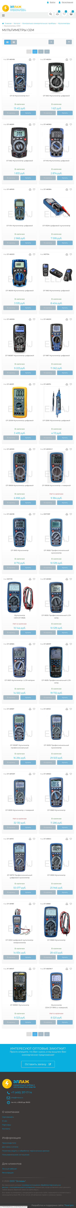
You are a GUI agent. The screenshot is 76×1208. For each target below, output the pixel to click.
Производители (9, 1143)
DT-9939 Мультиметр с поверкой (19, 810)
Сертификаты (8, 1117)
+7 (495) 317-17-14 (21, 1092)
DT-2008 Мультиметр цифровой (19, 420)
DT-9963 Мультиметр (56, 810)
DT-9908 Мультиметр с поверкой (56, 485)
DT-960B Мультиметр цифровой (20, 290)
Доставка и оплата (10, 1147)
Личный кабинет (9, 1169)
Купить (28, 113)
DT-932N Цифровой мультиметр (56, 226)
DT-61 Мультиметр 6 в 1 (19, 96)
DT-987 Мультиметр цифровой (56, 355)
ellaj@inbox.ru (17, 1097)
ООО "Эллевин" (18, 1181)
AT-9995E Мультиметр (19, 1005)
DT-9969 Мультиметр (56, 940)
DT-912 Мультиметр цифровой (56, 161)
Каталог (17, 23)
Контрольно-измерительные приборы (39, 23)
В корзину (11, 113)
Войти (51, 2)
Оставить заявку (38, 1064)
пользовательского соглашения (22, 1187)
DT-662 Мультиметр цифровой (19, 161)
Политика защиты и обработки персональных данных (25, 1151)
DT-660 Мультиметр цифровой (56, 96)
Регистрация (66, 2)
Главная (7, 23)
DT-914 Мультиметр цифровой (20, 226)
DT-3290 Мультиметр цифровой (56, 420)
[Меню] (3, 15)
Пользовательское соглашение (15, 1155)
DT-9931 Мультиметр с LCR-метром (20, 680)
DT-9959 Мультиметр (56, 875)
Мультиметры (64, 23)
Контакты (6, 1129)
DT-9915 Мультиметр (19, 550)
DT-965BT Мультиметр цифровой (19, 355)
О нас (4, 1121)
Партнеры (6, 1125)
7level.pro (68, 1205)
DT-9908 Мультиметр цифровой (19, 485)
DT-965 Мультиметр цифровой (56, 290)
